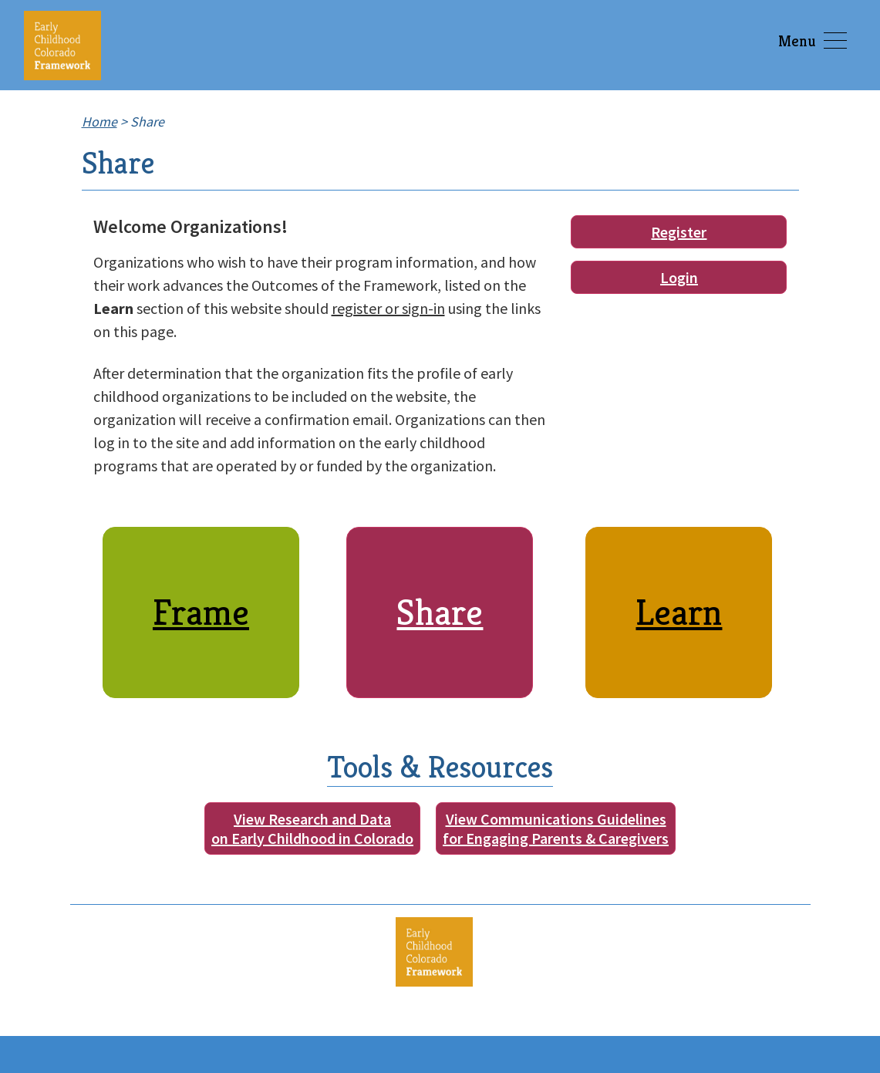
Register (678, 231)
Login (679, 277)
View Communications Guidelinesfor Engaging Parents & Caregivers (556, 828)
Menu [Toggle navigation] (812, 41)
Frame (201, 612)
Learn (679, 612)
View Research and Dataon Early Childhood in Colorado (312, 828)
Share (439, 612)
